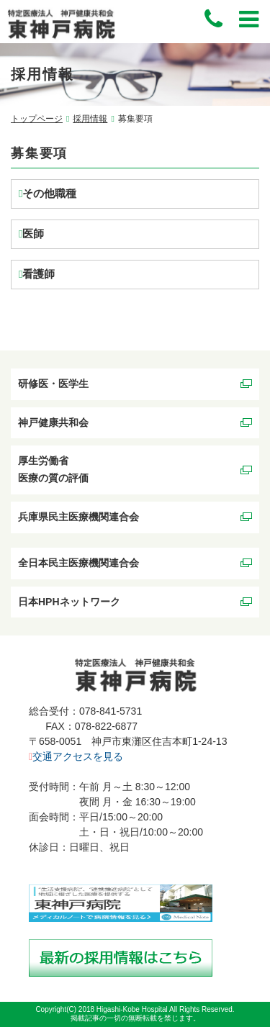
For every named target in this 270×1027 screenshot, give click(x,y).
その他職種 (49, 193)
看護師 (38, 274)
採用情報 (90, 119)
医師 (33, 233)
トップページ (37, 119)
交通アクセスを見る (76, 756)
